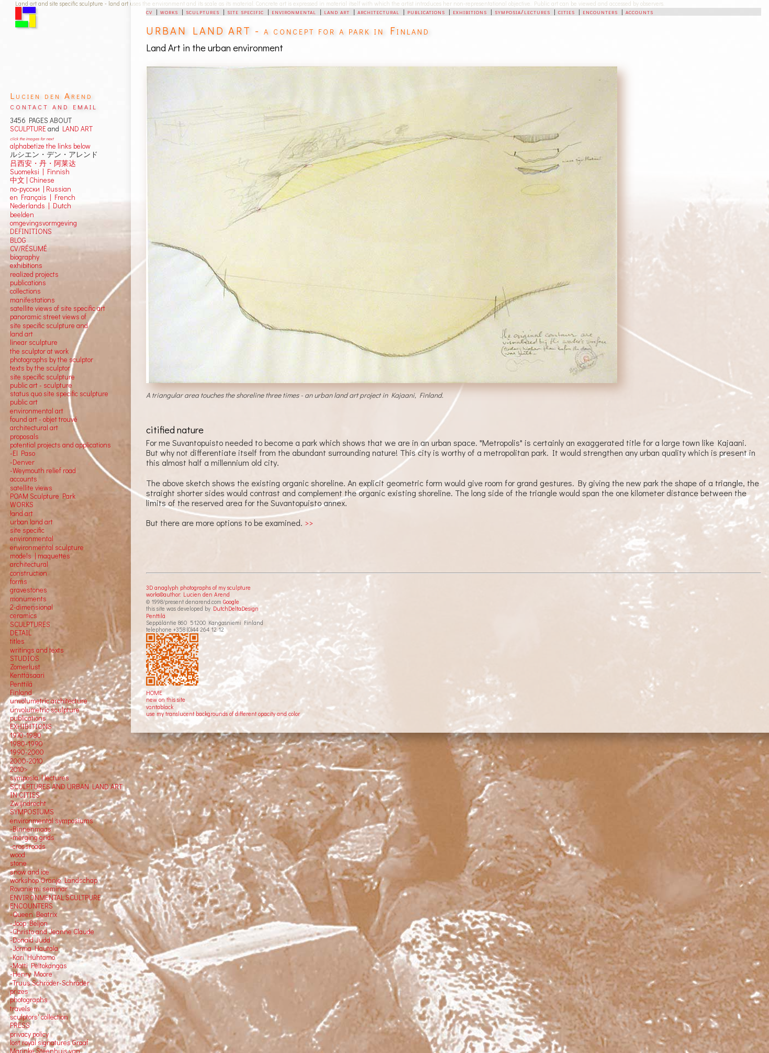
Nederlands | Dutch (40, 205)
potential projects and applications (60, 445)
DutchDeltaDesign (236, 608)
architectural (378, 11)
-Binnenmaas (30, 829)
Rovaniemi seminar (39, 888)
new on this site (165, 699)
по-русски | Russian (40, 189)
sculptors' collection (39, 1017)
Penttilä (155, 616)
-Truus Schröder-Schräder (50, 983)
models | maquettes (40, 556)
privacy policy (29, 1034)
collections (25, 291)
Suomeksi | (27, 171)
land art (337, 11)
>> (309, 522)
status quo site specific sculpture (59, 393)
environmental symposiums (51, 820)
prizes (19, 991)
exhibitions (470, 11)
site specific (245, 11)
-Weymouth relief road (43, 470)
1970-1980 (25, 735)
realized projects (34, 274)
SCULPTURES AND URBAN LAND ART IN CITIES (66, 791)
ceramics (23, 615)
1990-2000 (27, 752)
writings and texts (37, 650)
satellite (22, 487)
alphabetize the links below (50, 146)
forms (18, 581)
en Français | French (42, 197)
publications (426, 11)
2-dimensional (31, 607)
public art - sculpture (41, 385)
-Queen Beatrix (33, 914)
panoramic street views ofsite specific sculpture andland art (49, 325)
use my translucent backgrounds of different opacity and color (223, 714)
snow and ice (29, 872)
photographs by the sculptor (51, 359)
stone (18, 863)
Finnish (57, 171)
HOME (154, 693)
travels (20, 1008)
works (169, 11)
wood (17, 854)
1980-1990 (26, 743)
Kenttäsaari (27, 675)
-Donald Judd (30, 940)
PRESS (20, 1025)
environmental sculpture (47, 547)
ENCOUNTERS (31, 906)
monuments (28, 598)
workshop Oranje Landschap (53, 880)
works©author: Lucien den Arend (188, 594)
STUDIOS (24, 658)
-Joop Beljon (29, 923)
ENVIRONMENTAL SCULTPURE (55, 897)
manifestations (32, 300)
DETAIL (20, 632)
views (43, 487)
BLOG (18, 240)
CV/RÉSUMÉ (28, 248)
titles (17, 641)
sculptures (202, 11)
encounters (600, 11)
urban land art (31, 521)
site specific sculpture (42, 377)
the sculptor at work (39, 351)
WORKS (22, 504)
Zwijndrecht (28, 803)
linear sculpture (34, 342)
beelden (22, 214)
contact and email (53, 106)
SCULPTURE (28, 128)
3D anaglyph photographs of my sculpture (198, 587)
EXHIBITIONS (31, 726)
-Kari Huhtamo (32, 957)
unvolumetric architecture (48, 700)
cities (566, 11)
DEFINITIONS (31, 231)
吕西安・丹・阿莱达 (43, 163)
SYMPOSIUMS (32, 811)
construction (28, 573)
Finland (21, 692)
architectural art (34, 427)
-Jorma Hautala (34, 948)
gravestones (28, 590)
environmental (294, 11)
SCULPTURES (30, 624)
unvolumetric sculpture (45, 709)
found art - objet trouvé (43, 419)
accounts (639, 11)
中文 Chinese (32, 180)
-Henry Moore (31, 974)
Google (231, 602)
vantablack (159, 707)
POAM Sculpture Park (42, 496)
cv (149, 11)
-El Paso (22, 453)
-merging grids (32, 837)
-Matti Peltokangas (38, 965)
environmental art (36, 411)
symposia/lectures (522, 11)
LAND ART (76, 128)
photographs (29, 999)
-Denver (22, 462)
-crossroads (28, 846)
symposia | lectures (39, 777)
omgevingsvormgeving (43, 223)
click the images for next (31, 138)
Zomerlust (25, 666)
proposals (24, 436)
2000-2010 (26, 761)
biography (24, 257)
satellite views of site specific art (57, 308)
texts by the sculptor (40, 368)
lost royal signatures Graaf (49, 1042)
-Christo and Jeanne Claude (52, 931)
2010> (19, 769)
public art (24, 402)
